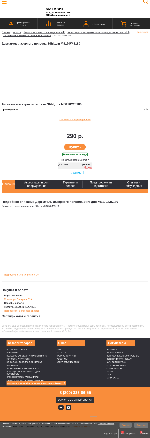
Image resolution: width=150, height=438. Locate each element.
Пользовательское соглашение (122, 356)
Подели (78, 414)
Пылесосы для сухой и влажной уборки (27, 356)
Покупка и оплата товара (119, 359)
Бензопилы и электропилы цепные (24, 362)
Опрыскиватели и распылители (22, 377)
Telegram (90, 407)
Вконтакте (61, 407)
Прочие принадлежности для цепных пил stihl (27, 35)
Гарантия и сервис (116, 362)
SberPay (93, 414)
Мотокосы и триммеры (18, 359)
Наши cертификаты (66, 356)
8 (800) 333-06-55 (75, 392)
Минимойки (12, 353)
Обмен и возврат (114, 368)
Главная (6, 32)
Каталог (17, 32)
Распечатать (142, 32)
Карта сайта (112, 378)
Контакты (61, 353)
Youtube (68, 407)
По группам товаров (17, 349)
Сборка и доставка (116, 365)
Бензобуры (12, 365)
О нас (59, 349)
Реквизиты (62, 359)
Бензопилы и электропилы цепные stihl (44, 32)
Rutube (83, 407)
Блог (108, 375)
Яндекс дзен (75, 407)
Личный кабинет (114, 353)
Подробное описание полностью (21, 274)
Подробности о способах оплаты (21, 311)
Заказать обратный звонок (75, 399)
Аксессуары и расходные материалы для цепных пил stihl (98, 32)
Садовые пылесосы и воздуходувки (25, 380)
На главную (112, 349)
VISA (53, 414)
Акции (109, 372)
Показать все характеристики (75, 119)
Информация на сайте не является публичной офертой (36, 383)
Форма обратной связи (68, 362)
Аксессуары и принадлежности (23, 368)
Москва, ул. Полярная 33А (18, 299)
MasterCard (64, 414)
